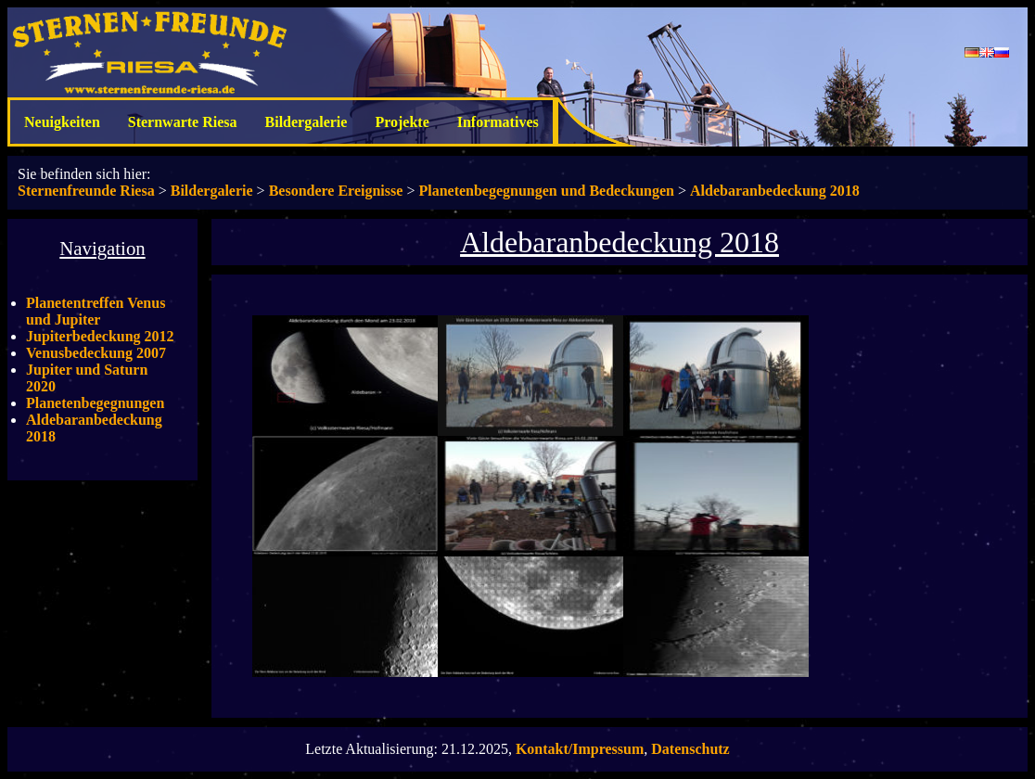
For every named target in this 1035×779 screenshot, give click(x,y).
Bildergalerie (306, 122)
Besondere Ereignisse (336, 190)
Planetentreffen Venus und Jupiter (95, 311)
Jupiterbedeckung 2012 (100, 336)
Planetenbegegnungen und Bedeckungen (546, 190)
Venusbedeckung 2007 (96, 353)
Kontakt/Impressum (580, 749)
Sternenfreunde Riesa (86, 190)
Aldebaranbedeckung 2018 (775, 190)
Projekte (401, 122)
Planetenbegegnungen (95, 403)
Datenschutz (690, 749)
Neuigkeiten (62, 122)
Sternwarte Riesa (182, 122)
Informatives (498, 122)
